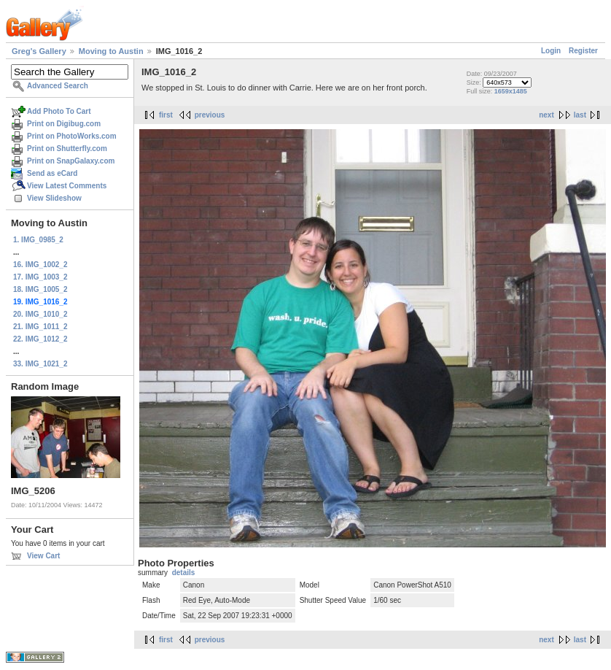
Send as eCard (52, 173)
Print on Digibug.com (64, 124)
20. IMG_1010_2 (40, 314)
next (546, 115)
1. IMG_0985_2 (38, 240)
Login (551, 51)
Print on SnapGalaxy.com (70, 161)
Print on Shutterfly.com (67, 149)
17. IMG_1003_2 (40, 277)
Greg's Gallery (39, 51)
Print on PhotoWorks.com (72, 136)
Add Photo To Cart (59, 111)
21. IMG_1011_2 (40, 327)
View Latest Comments (66, 186)
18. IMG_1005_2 (40, 289)
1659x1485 (510, 91)
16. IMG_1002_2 (40, 265)
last (580, 115)
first (166, 115)
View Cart (43, 556)
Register (583, 51)
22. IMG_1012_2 (40, 339)
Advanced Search (57, 86)
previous (210, 115)
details (183, 573)
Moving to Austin (111, 51)
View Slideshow (54, 198)
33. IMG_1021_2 (40, 364)
